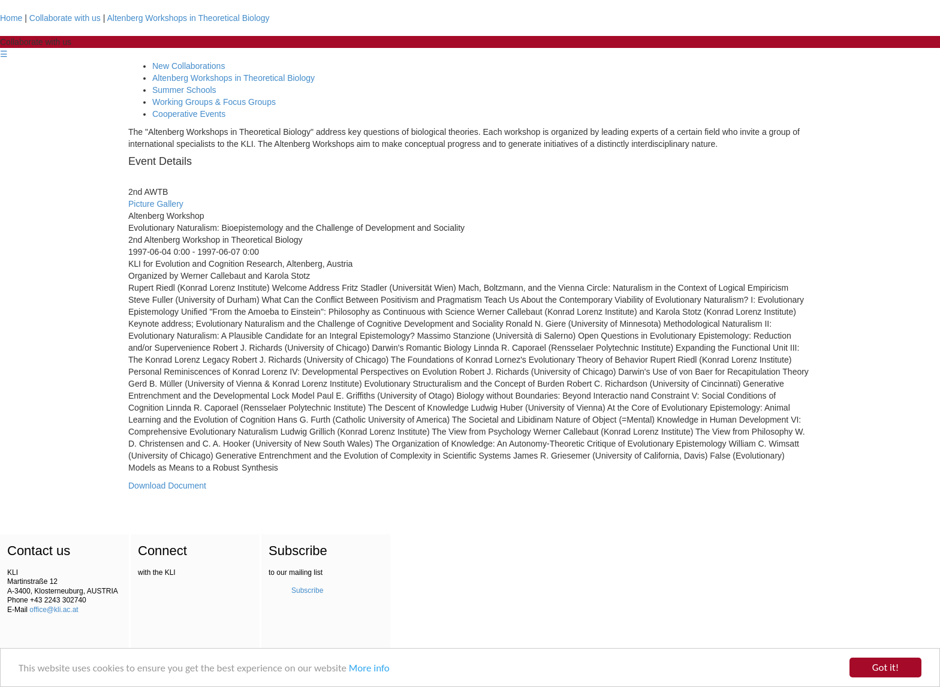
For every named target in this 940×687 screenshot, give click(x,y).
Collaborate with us (65, 18)
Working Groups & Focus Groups (214, 102)
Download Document (167, 485)
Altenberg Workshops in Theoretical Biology (188, 18)
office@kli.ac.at (53, 609)
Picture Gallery (155, 204)
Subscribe (307, 590)
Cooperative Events (188, 114)
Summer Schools (184, 90)
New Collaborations (188, 66)
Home (11, 18)
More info (369, 668)
